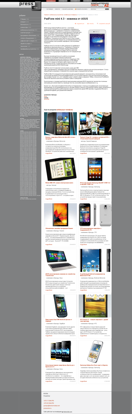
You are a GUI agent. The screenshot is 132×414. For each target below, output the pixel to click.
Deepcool (25, 67)
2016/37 (26, 193)
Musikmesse (36, 86)
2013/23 (26, 150)
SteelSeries (22, 102)
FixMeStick (34, 69)
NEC (21, 87)
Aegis (38, 58)
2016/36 (22, 193)
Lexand (36, 79)
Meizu (38, 82)
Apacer (29, 113)
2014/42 (34, 168)
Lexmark (22, 81)
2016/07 (22, 186)
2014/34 (34, 166)
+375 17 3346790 (49, 400)
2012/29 (22, 138)
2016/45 (26, 195)
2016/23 (22, 189)
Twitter (21, 106)
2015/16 (26, 175)
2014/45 (30, 169)
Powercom (37, 94)
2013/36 (30, 153)
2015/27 (22, 178)
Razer (29, 96)
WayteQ (27, 108)
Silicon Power (23, 100)
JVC (37, 77)
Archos (21, 61)
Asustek (22, 62)
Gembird (22, 73)
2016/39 (34, 193)
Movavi (21, 86)
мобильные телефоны (70, 14)
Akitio (25, 59)
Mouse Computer (36, 85)
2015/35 (22, 180)
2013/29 (34, 151)
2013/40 (30, 154)
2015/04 (26, 171)
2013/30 (22, 152)
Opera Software (34, 90)
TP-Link (32, 104)
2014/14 (22, 161)
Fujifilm (35, 70)
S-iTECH (34, 98)
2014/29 (30, 165)
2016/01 (30, 184)
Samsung (38, 98)
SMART (21, 101)
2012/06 (26, 132)
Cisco (21, 65)
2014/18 (34, 161)
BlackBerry (22, 64)
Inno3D (25, 115)
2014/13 (34, 160)
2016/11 (22, 187)
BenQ (32, 62)
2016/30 (30, 191)
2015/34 (34, 179)
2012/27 (30, 137)
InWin (30, 76)
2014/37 (30, 167)
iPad (39, 76)
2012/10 (26, 133)
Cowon (34, 66)
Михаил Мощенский (31, 125)
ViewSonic (38, 107)
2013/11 (30, 146)
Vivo (21, 108)
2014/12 (30, 160)
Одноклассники (35, 112)
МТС (30, 112)
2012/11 (30, 133)
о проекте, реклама (67, 9)
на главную (50, 9)
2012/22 (26, 136)
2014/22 (34, 162)
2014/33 (30, 166)
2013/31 (26, 152)
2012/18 (26, 135)
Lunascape (22, 82)
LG (25, 81)
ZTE (28, 111)
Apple (34, 60)
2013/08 (34, 145)
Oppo (21, 91)
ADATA (27, 58)
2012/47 (30, 143)
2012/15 (30, 134)
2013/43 (26, 155)
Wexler (38, 108)
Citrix (24, 65)
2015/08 (26, 172)
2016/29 (26, 191)
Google (28, 74)
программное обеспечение (29, 35)
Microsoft (26, 84)
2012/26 (26, 137)
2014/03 (26, 158)
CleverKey (28, 65)
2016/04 (26, 185)
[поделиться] (79, 23)
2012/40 (34, 141)
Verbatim (22, 107)
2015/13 (30, 174)
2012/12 (34, 133)
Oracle (24, 91)
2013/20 (34, 149)
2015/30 (34, 178)
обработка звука (26, 43)
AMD (25, 60)
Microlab (38, 83)
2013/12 (34, 146)
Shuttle (37, 99)
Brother (31, 64)
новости (57, 9)
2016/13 (30, 187)
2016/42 (30, 194)
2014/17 (30, 161)
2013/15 (30, 148)
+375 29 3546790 (49, 403)
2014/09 (34, 159)
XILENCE (28, 110)
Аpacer (31, 111)
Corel (31, 66)
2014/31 (22, 166)
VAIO (33, 106)
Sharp (34, 99)
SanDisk (22, 99)
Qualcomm (22, 96)
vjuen (28, 119)
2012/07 (30, 132)
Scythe (27, 99)
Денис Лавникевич (34, 121)
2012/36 (34, 140)
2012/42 (26, 142)
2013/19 (30, 149)
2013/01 (22, 144)
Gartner (29, 71)
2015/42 (34, 182)
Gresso (38, 74)
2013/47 (26, 157)
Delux (36, 67)
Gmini (25, 74)
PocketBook (22, 94)
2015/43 (22, 183)
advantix (35, 58)
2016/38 (30, 193)
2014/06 (22, 159)
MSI (32, 86)
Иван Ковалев (32, 123)
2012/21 (22, 136)
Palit (23, 92)
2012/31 (30, 138)
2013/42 (22, 155)
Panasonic (27, 92)
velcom (36, 106)
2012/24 (34, 136)
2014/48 (26, 170)
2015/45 (30, 183)
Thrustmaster (23, 104)
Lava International (24, 79)
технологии (25, 46)
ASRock (31, 61)
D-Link (21, 67)
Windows (30, 109)
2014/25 (30, 163)
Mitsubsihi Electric (32, 84)
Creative (38, 66)
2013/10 (26, 146)
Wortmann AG (36, 109)
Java (33, 77)
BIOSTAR (38, 62)
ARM (29, 61)
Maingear (34, 82)
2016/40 (22, 194)
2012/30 (26, 138)
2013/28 (30, 151)
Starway (34, 101)
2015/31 (22, 179)
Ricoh (32, 96)
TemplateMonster (28, 103)
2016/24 (26, 189)
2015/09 (30, 172)
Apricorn (38, 60)
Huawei (35, 75)
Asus (35, 61)
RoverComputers (27, 98)
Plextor (34, 93)
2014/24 (26, 163)
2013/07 (30, 145)
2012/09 (22, 133)
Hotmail (27, 75)
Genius (26, 73)
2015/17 (30, 175)
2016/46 (30, 195)
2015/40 (26, 182)
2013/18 (26, 149)
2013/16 (34, 148)
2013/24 (30, 150)
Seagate (31, 99)
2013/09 (22, 146)
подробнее (48, 153)
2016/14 (34, 187)
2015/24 (26, 177)
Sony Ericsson (29, 101)
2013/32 (30, 152)
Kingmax (29, 115)
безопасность (25, 24)
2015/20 (26, 176)
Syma (35, 102)
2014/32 (26, 166)
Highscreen (22, 75)
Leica (29, 79)
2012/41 (22, 142)
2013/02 (26, 144)
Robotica (22, 98)
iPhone (21, 77)
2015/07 (22, 172)
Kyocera (34, 78)
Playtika (22, 113)
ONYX (29, 90)
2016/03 (22, 185)
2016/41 (26, 194)
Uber (25, 106)
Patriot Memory (33, 92)
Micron (21, 84)
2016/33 (26, 192)
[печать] (90, 23)
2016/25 (30, 189)
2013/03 (30, 144)
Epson (36, 68)
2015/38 (34, 180)
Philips (21, 93)
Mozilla (28, 86)
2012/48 (34, 143)
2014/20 (26, 162)
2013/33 (34, 152)
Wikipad (22, 109)
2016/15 (22, 188)
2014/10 (22, 160)
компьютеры (25, 27)
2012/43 (30, 142)
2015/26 (34, 177)
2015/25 (30, 177)
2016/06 (34, 185)
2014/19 (22, 162)
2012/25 (22, 137)
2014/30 (34, 165)
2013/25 (34, 150)
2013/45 (34, 155)
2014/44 (26, 169)
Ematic (33, 68)
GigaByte (36, 73)
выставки (22, 199)
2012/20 (34, 135)
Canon (34, 64)
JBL (35, 77)
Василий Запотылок (25, 121)
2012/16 (34, 134)
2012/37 (22, 141)
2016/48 (38, 195)
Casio (37, 64)
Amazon (22, 60)
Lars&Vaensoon (35, 115)
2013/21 (22, 150)
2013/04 (34, 144)
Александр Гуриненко (35, 119)
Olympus (25, 90)
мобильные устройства (28, 30)
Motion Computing (24, 85)
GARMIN (26, 71)
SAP (25, 99)
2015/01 (30, 170)
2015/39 (22, 182)
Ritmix (37, 96)
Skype (32, 100)
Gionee (21, 74)
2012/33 (22, 140)
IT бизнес (24, 19)
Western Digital (33, 108)
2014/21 (30, 162)
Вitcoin (21, 112)
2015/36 (26, 180)
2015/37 (30, 180)
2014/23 (22, 163)
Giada (32, 73)
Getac (29, 73)
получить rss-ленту (81, 9)
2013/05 (22, 145)
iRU (27, 77)
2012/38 (26, 141)
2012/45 (22, 143)
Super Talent (28, 102)
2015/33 (30, 179)
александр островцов (25, 120)
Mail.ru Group (28, 82)
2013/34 (22, 153)
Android (28, 60)
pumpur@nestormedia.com (52, 405)
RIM (35, 96)
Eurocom (22, 69)
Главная (46, 14)
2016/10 (34, 186)
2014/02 (22, 158)
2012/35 (30, 140)
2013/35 (26, 153)
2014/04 (30, 158)
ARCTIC (25, 61)
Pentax (38, 92)
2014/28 (26, 165)
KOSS (31, 78)
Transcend (36, 104)
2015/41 (30, 182)
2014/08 (30, 159)
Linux (31, 81)
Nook (25, 89)
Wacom (23, 108)
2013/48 (30, 157)
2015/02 (34, 170)
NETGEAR (22, 116)
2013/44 (30, 155)
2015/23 (22, 177)
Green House (33, 74)
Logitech (35, 81)
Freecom (32, 70)
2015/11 (22, 174)
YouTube (22, 111)
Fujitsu (21, 71)
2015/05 (30, 171)
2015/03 (22, 171)
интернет (24, 22)
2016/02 (34, 184)
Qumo (26, 96)
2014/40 (26, 168)
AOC (32, 60)
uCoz (27, 106)
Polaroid (33, 94)
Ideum (21, 76)
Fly (24, 70)
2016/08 (26, 186)
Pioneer (25, 93)
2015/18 (34, 175)
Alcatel (28, 59)
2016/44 (22, 195)
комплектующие (26, 32)
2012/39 (30, 141)
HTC (32, 75)
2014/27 (22, 165)
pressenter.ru (47, 408)
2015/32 (26, 179)
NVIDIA (28, 89)
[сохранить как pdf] (104, 23)
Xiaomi (24, 110)
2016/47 (34, 195)
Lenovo (32, 79)
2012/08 (34, 132)
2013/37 (34, 153)
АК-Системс (36, 111)
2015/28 (26, 178)
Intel (28, 76)
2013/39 (26, 154)
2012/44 (34, 142)
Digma (21, 68)
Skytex (35, 100)
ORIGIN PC (28, 91)
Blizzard (27, 64)
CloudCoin (33, 65)
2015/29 (30, 178)
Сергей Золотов (27, 127)
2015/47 (22, 184)
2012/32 (34, 138)
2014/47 (22, 170)
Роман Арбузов (29, 126)
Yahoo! (32, 110)
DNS (24, 68)
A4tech (21, 58)
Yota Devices (37, 110)
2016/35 (34, 192)
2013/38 (22, 154)
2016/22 (34, 188)
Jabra (30, 77)
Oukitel (33, 91)
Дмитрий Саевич (24, 123)
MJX (38, 84)
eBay (27, 68)
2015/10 (34, 172)
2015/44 (26, 183)
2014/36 (26, 167)
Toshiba (28, 104)
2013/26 (22, 151)
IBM (38, 75)
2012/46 (26, 143)
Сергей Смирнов (35, 127)
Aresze (33, 113)
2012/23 (30, 136)
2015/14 (34, 174)
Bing (35, 62)
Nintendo (32, 87)
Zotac (25, 111)
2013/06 (26, 145)
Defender (30, 67)
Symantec (22, 103)
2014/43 (22, 169)
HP (30, 75)
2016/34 (30, 192)
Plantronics (29, 93)
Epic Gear (37, 113)
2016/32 (22, 192)
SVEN (32, 102)
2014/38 (34, 167)
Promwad (34, 95)
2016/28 (22, 191)
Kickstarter (22, 78)
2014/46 (34, 169)
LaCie (37, 78)
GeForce (36, 71)
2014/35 (22, 167)
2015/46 (34, 183)
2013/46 (22, 157)
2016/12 (26, 187)
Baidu (25, 62)
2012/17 (22, 135)
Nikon (28, 87)
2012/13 (22, 134)
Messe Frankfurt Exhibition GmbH (27, 83)
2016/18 (26, 188)
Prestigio (22, 95)
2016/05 (30, 185)
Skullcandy (28, 100)
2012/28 (34, 137)
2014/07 (26, 159)
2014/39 (22, 168)
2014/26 (34, 163)
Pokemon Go (28, 94)
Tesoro (26, 116)
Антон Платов (33, 120)
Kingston (27, 78)
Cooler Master (26, 66)
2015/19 (22, 176)
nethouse (24, 87)
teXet (34, 103)
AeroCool (22, 59)
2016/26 (34, 189)
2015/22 (34, 176)
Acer (24, 58)
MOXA (25, 86)
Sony (25, 101)
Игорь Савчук (26, 124)
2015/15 (22, 175)
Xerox (21, 110)
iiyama (24, 76)
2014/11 (26, 160)
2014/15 (26, 161)
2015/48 (26, 184)
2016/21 (30, 188)
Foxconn (27, 70)
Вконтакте (25, 112)
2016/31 (34, 191)
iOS (36, 76)
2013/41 (34, 154)
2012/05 (22, 132)
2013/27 (26, 151)
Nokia (35, 87)
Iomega (33, 76)
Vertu (26, 107)
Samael (24, 119)
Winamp (26, 109)
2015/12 (26, 174)
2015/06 (34, 171)
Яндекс (25, 113)
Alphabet (37, 59)
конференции (28, 199)
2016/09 (30, 186)
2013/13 (22, 148)
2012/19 (30, 135)
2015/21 (30, 176)
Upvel (30, 106)
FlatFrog (22, 70)
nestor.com (51, 0)
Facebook (29, 69)
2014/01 (34, 157)
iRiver (24, 77)
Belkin (28, 62)
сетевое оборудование (28, 38)
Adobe (31, 58)
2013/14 (26, 148)
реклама (34, 199)
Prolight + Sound (27, 95)
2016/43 (34, 194)
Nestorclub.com (67, 411)
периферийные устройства (29, 49)
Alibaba (32, 59)
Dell (33, 67)
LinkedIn (28, 81)
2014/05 (34, 158)
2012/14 (26, 134)
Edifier (29, 68)
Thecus (37, 103)
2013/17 (22, 149)
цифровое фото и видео (28, 41)
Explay (25, 69)
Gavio (33, 71)
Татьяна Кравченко (24, 128)
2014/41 (30, 168)
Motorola (30, 85)
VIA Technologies (31, 107)
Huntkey (22, 115)
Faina (21, 119)
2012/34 (26, 140)
